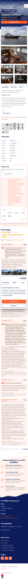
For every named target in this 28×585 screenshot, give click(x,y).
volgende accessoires (9, 117)
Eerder (4, 209)
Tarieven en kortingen (7, 550)
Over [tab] (23, 282)
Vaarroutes (4, 543)
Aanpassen (14, 305)
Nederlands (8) (14, 240)
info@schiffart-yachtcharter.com (10, 518)
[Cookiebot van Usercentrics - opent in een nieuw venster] (20, 278)
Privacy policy (4, 568)
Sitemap (2, 569)
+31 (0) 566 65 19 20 (7, 516)
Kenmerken (14, 87)
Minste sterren (16, 239)
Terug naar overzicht (8, 11)
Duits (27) (20, 240)
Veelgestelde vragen (7, 545)
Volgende (24, 449)
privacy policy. (9, 295)
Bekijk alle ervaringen (13, 19)
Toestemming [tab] (5, 282)
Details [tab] (14, 282)
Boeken (21, 87)
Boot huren (4, 540)
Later (24, 209)
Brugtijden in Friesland (7, 547)
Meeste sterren (9, 239)
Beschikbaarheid (14, 22)
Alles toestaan (14, 301)
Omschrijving (4, 87)
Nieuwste (22, 239)
